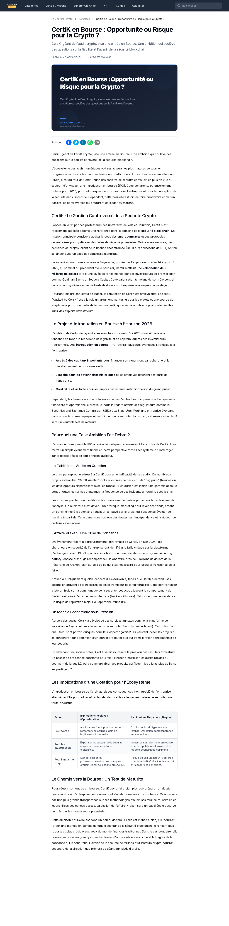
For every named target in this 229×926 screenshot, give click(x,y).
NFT (106, 5)
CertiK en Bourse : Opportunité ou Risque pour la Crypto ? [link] (130, 18)
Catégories (31, 5)
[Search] (198, 6)
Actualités (138, 5)
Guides (120, 5)
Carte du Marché (55, 5)
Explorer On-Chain (85, 5)
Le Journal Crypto (62, 18)
